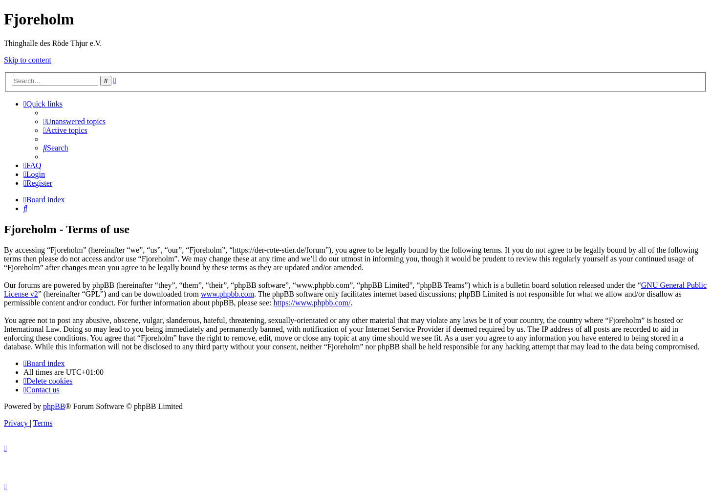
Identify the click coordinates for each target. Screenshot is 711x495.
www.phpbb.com (227, 294)
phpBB (54, 406)
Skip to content (27, 60)
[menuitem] (74, 121)
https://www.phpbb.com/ (311, 303)
